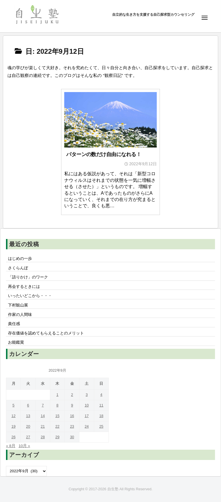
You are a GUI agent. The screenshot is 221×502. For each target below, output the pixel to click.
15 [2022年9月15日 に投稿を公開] (57, 416)
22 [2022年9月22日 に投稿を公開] (57, 426)
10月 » (24, 446)
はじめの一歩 (20, 258)
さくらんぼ (18, 268)
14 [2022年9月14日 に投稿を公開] (43, 416)
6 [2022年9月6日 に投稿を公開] (28, 405)
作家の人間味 (20, 314)
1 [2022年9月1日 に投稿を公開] (57, 395)
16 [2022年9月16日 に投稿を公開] (72, 416)
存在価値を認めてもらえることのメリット (46, 333)
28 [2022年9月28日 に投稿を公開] (43, 437)
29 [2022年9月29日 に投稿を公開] (57, 437)
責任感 (14, 324)
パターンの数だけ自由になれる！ (103, 154)
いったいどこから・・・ (30, 296)
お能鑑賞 (16, 342)
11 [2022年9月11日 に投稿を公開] (101, 405)
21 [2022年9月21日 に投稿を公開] (43, 426)
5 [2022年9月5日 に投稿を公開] (14, 405)
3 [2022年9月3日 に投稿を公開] (87, 395)
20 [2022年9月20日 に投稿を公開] (28, 426)
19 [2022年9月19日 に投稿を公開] (13, 426)
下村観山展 (18, 305)
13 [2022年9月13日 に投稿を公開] (28, 416)
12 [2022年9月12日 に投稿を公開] (13, 416)
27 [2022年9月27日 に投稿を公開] (28, 437)
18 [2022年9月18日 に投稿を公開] (101, 416)
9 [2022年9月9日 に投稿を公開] (72, 405)
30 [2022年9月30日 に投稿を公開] (72, 437)
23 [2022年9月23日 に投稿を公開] (72, 426)
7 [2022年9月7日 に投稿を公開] (43, 405)
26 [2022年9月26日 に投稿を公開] (13, 437)
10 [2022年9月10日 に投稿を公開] (87, 405)
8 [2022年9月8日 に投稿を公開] (57, 405)
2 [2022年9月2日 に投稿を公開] (72, 395)
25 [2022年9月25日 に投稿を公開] (101, 426)
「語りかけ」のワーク (28, 277)
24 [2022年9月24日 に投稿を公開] (87, 426)
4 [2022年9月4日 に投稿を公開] (101, 395)
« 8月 (10, 446)
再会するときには (24, 286)
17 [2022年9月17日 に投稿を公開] (87, 416)
